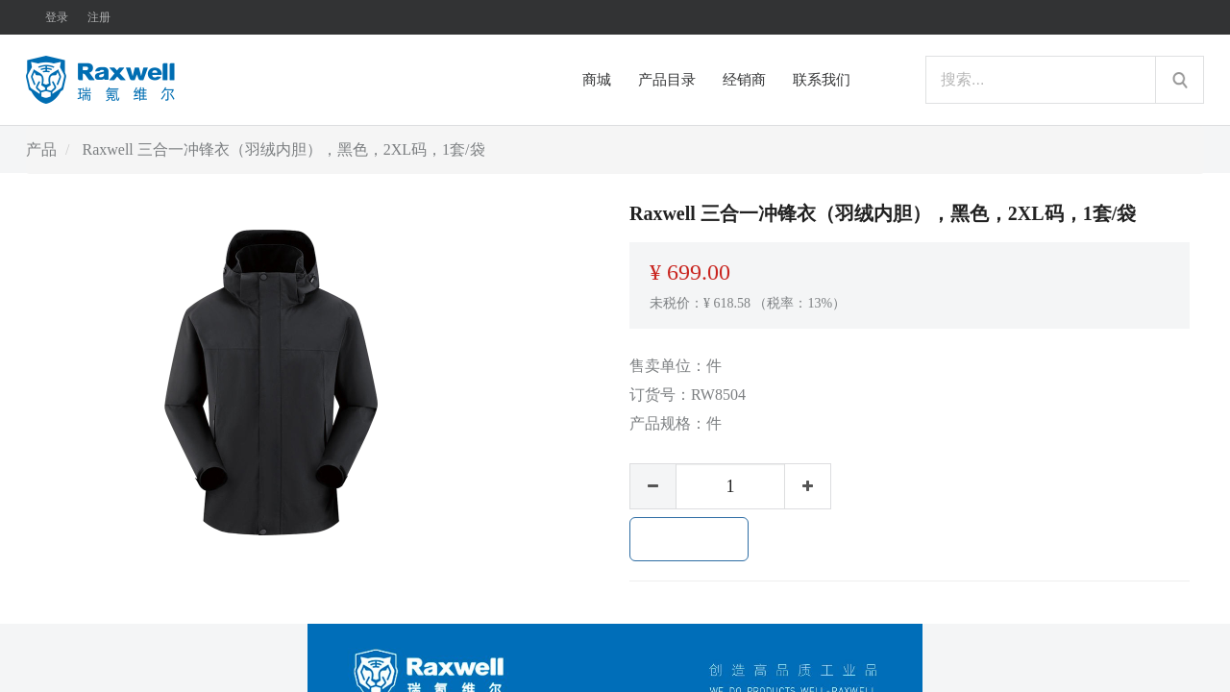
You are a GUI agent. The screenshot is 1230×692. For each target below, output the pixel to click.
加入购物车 (689, 539)
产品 (41, 149)
